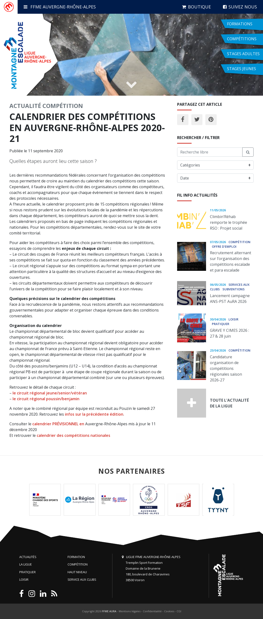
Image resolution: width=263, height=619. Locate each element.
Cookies (169, 611)
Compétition (62, 106)
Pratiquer (27, 572)
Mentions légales (129, 611)
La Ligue (25, 564)
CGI (179, 611)
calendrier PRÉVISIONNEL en (58, 423)
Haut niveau (77, 572)
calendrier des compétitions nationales (73, 435)
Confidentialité (152, 611)
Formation (76, 557)
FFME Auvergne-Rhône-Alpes (60, 7)
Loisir (23, 579)
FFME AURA (109, 611)
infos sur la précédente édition (94, 414)
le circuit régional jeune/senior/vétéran (49, 393)
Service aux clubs (82, 579)
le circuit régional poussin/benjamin (46, 398)
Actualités (27, 557)
